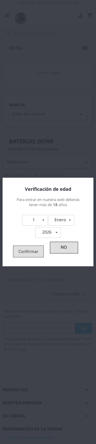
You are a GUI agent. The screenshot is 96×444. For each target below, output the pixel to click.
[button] (35, 220)
